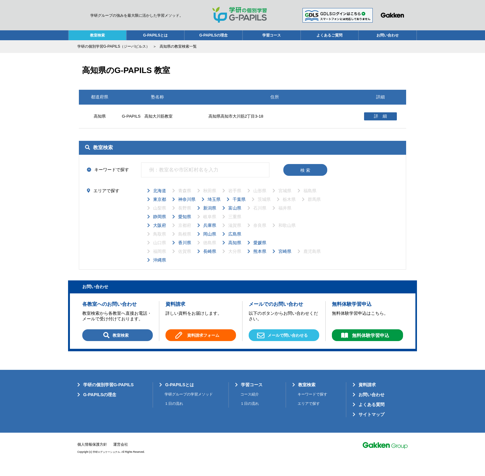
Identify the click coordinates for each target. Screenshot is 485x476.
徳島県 (209, 250)
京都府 (184, 232)
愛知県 (184, 224)
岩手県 (234, 198)
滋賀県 (234, 232)
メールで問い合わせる (282, 343)
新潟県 (209, 215)
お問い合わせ (387, 35)
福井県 (284, 215)
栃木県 (289, 206)
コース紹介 (249, 402)
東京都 (159, 206)
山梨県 (159, 215)
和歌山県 (287, 232)
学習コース (271, 35)
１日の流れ (174, 411)
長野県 (184, 215)
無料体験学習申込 (370, 342)
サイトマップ (371, 421)
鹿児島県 (312, 258)
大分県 (234, 258)
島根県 (184, 241)
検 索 (305, 177)
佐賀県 (184, 258)
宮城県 (284, 198)
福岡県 (159, 258)
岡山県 (209, 241)
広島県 (234, 241)
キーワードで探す (312, 402)
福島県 (309, 198)
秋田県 (209, 198)
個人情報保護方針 (92, 451)
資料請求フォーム (203, 342)
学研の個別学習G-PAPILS (108, 392)
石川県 (259, 215)
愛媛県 (259, 250)
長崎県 (209, 258)
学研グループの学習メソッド (189, 402)
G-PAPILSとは (155, 35)
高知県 (234, 250)
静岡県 (159, 224)
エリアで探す (309, 411)
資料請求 (367, 392)
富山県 (234, 215)
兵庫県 (209, 232)
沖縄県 (159, 267)
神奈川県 (186, 206)
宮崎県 (284, 258)
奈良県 (259, 232)
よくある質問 (371, 411)
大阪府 (159, 232)
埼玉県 (214, 206)
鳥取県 (159, 241)
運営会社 (120, 451)
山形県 (259, 198)
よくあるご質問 (329, 35)
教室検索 (97, 35)
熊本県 (259, 258)
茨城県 (264, 206)
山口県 (159, 250)
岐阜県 (209, 224)
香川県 (184, 250)
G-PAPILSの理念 (213, 35)
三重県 (234, 224)
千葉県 (239, 206)
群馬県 (314, 206)
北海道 (159, 198)
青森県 (184, 198)
